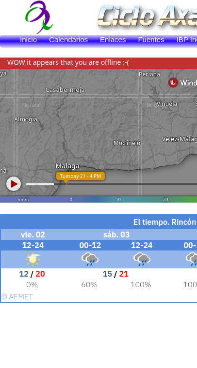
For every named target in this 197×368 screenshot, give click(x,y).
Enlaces (113, 39)
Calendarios (68, 39)
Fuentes (151, 39)
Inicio (28, 39)
